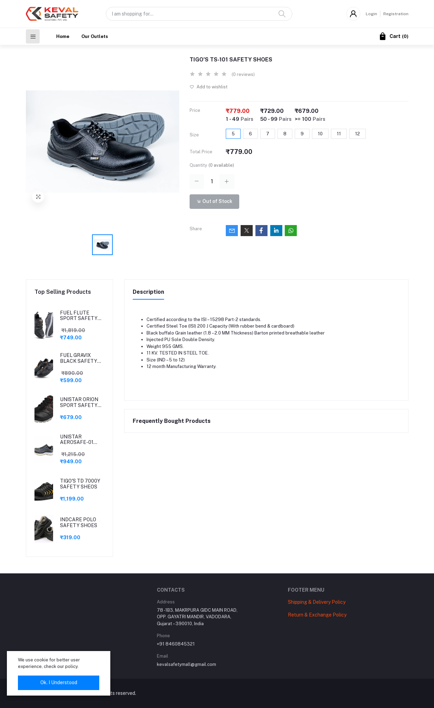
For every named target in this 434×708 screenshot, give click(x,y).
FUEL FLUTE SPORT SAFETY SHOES (79, 316)
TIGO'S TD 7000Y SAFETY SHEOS (80, 483)
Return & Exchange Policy (317, 615)
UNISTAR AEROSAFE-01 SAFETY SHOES (78, 440)
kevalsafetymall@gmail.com (186, 664)
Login (371, 13)
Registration (395, 13)
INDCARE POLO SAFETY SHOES (78, 522)
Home (62, 36)
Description (148, 292)
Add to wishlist (209, 86)
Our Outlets (94, 36)
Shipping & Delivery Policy (316, 602)
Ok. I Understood (58, 682)
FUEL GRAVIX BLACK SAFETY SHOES (78, 358)
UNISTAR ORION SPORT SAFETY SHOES (79, 402)
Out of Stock (214, 201)
